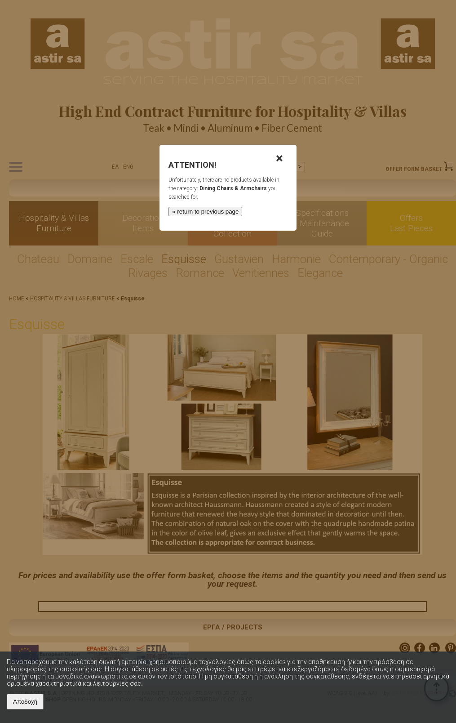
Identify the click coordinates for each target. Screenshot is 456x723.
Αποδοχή (25, 701)
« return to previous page (205, 211)
